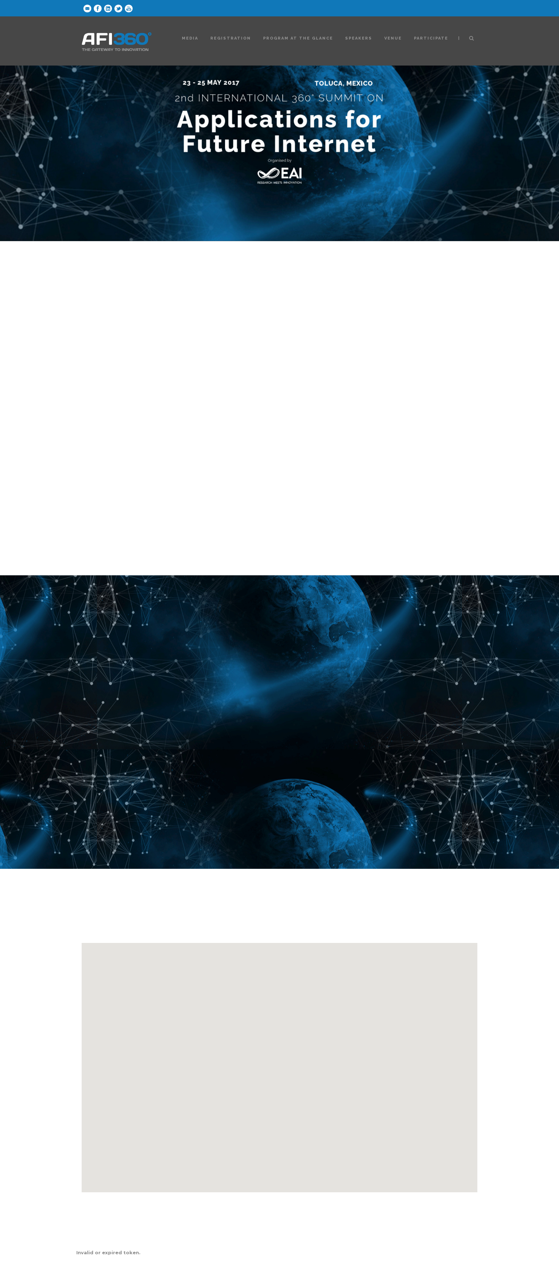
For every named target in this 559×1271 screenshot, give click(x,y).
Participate (431, 38)
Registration (230, 38)
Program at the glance (298, 38)
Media (190, 38)
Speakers (358, 38)
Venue (393, 38)
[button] (279, 1061)
